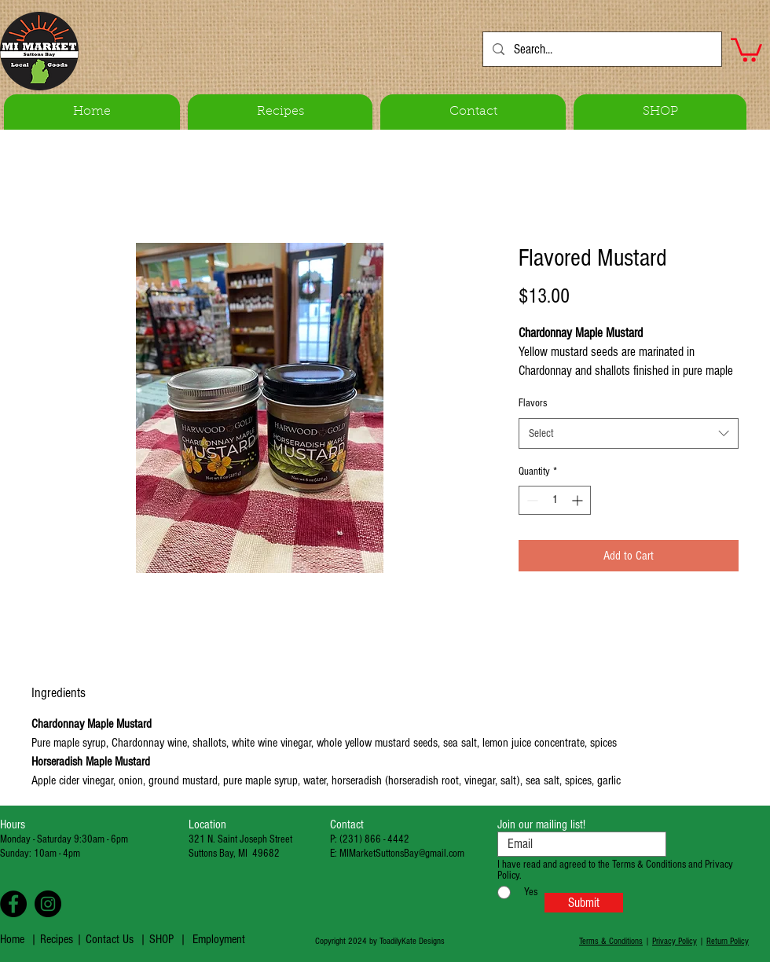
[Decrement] (531, 500)
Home (12, 939)
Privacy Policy (674, 941)
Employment (218, 939)
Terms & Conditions (611, 941)
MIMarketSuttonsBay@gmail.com (401, 853)
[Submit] (583, 902)
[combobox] (629, 433)
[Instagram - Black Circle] (48, 903)
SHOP (161, 939)
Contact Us (110, 939)
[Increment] (578, 500)
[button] (746, 48)
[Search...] (601, 49)
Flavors (533, 403)
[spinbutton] (555, 500)
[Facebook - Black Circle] (13, 903)
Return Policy (727, 941)
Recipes (58, 939)
